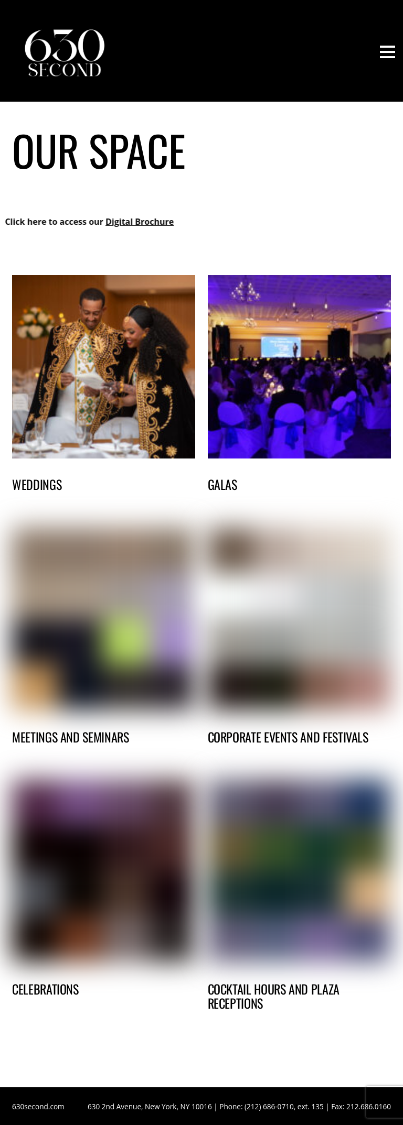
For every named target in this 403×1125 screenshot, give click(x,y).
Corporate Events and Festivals (288, 736)
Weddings (36, 484)
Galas (222, 484)
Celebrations (45, 988)
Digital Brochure (120, 221)
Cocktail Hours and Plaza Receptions (274, 995)
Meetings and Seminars (70, 736)
